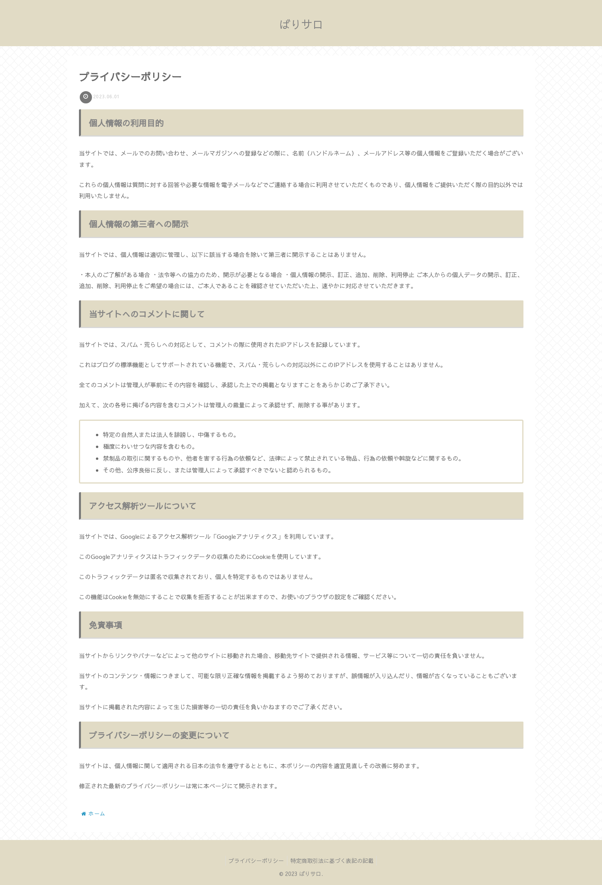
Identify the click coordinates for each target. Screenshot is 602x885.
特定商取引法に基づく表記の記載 (332, 860)
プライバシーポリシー (255, 860)
